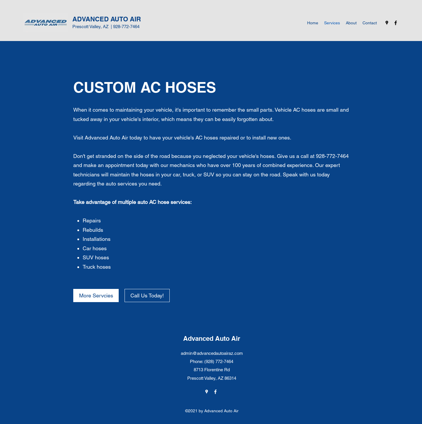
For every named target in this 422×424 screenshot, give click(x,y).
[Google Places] (387, 23)
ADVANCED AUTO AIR (106, 19)
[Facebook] (396, 23)
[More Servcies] (96, 295)
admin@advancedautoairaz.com (212, 353)
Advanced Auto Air (211, 338)
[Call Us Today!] (147, 295)
